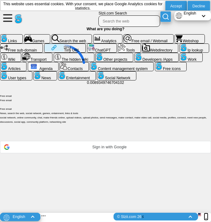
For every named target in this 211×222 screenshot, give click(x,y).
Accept (176, 6)
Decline (198, 6)
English (190, 13)
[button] (105, 147)
